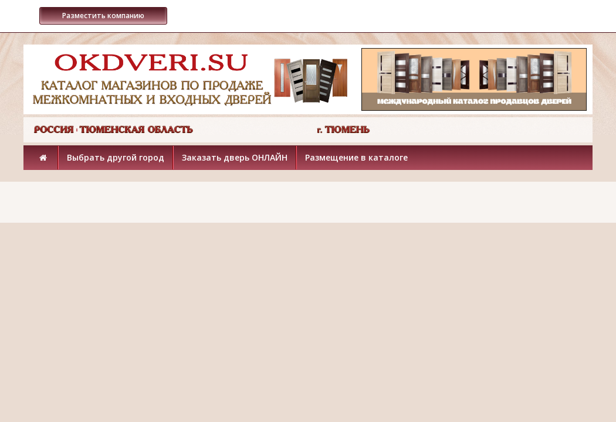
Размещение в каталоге (356, 157)
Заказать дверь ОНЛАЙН (234, 157)
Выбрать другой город (115, 157)
